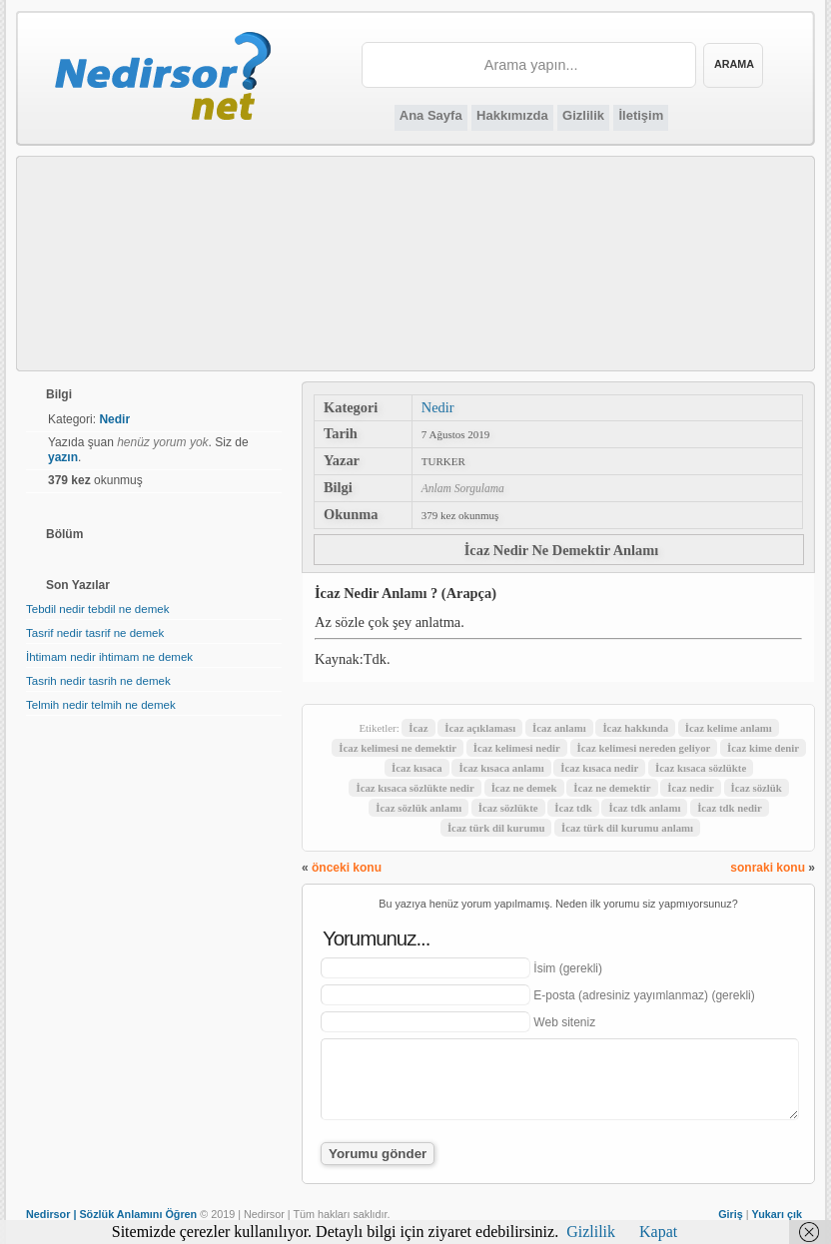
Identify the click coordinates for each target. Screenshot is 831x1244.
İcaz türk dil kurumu (496, 828)
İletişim (640, 115)
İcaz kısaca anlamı (500, 768)
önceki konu (347, 868)
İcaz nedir (690, 788)
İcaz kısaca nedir (599, 768)
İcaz (418, 728)
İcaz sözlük (756, 788)
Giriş (730, 1214)
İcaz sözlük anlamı (418, 808)
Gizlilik (583, 115)
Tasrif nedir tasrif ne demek (95, 633)
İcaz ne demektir (611, 788)
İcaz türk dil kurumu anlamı (627, 828)
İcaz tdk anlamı (644, 808)
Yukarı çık (777, 1214)
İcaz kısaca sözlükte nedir (414, 788)
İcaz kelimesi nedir (516, 748)
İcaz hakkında (635, 728)
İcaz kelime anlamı (728, 728)
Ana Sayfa (431, 115)
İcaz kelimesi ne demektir (397, 748)
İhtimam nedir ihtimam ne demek (109, 657)
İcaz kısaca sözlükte (700, 768)
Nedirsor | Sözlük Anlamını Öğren (111, 1214)
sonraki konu (767, 868)
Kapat (658, 1231)
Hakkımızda (512, 115)
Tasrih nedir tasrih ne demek (98, 681)
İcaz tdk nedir (729, 808)
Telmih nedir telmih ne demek (101, 705)
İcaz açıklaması (479, 728)
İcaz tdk (573, 808)
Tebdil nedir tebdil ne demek (97, 609)
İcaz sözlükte (508, 808)
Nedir (437, 407)
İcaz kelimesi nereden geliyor (644, 748)
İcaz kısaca (417, 768)
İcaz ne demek (524, 788)
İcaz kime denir (763, 748)
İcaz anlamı (559, 728)
